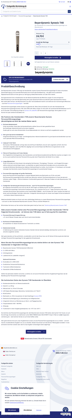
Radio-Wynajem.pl (10, 355)
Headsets (3, 369)
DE (69, 2)
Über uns (38, 366)
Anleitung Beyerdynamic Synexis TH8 (55, 205)
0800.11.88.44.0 (61, 353)
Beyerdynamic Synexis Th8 (40, 16)
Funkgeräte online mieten (43, 379)
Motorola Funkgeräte (6, 366)
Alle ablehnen (28, 410)
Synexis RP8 (37, 296)
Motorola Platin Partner (42, 371)
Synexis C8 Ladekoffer (30, 110)
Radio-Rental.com (10, 351)
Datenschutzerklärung (17, 402)
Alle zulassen (12, 410)
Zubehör (3, 374)
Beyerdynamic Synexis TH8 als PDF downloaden (38, 338)
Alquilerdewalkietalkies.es (10, 348)
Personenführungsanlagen (25, 16)
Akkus (2, 371)
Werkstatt (38, 374)
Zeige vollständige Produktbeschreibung (46, 29)
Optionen (38, 410)
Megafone (4, 379)
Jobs (37, 369)
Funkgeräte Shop (40, 376)
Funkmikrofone (5, 382)
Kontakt (62, 2)
